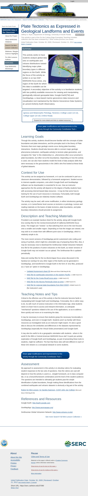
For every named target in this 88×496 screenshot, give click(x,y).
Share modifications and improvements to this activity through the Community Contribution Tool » (57, 127)
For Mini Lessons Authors (11, 58)
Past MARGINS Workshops (10, 68)
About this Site (16, 457)
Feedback (14, 469)
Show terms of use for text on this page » (43, 466)
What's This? (15, 488)
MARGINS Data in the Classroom (10, 19)
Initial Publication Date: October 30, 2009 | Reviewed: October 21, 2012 (35, 481)
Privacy (13, 466)
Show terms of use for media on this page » (44, 470)
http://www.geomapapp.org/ (42, 408)
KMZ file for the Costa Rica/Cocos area (42, 278)
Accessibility (15, 460)
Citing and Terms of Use (40, 457)
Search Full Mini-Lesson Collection (33, 19)
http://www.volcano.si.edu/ (63, 412)
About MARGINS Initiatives (11, 41)
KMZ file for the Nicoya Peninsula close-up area (45, 282)
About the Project (11, 36)
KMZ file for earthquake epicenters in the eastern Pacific (48, 275)
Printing (13, 463)
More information (36, 473)
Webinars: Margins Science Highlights (11, 53)
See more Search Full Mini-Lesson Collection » (63, 417)
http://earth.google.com (41, 403)
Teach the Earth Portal (9, 26)
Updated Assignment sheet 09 (38, 271)
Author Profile (80, 34)
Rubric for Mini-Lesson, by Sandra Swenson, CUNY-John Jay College (48, 390)
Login (72, 1)
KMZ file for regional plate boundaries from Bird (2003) (48, 285)
